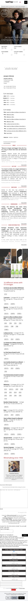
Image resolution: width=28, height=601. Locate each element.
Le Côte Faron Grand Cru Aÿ (12, 352)
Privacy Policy (21, 594)
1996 (10, 323)
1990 (20, 323)
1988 (12, 326)
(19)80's (6, 329)
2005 (10, 392)
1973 (5, 398)
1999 (10, 395)
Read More (24, 165)
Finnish (11, 137)
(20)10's (6, 304)
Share (25, 535)
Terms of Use (13, 594)
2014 (5, 294)
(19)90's (19, 313)
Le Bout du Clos (8, 333)
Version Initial (8, 437)
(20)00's (13, 304)
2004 (12, 339)
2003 (12, 368)
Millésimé (6, 384)
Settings (14, 597)
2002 (5, 323)
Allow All (21, 597)
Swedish (16, 137)
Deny (8, 597)
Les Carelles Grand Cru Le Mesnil (13, 362)
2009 (16, 389)
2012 (5, 389)
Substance (7, 428)
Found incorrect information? (16, 142)
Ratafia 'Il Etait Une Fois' (11, 402)
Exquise (6, 307)
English (6, 137)
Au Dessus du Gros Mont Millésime (14, 288)
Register (13, 590)
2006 (5, 392)
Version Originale (9, 447)
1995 (15, 323)
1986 (16, 326)
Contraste (7, 297)
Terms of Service (13, 588)
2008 (21, 389)
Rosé (5, 410)
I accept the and (15, 588)
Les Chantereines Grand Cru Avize (14, 375)
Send (1, 509)
